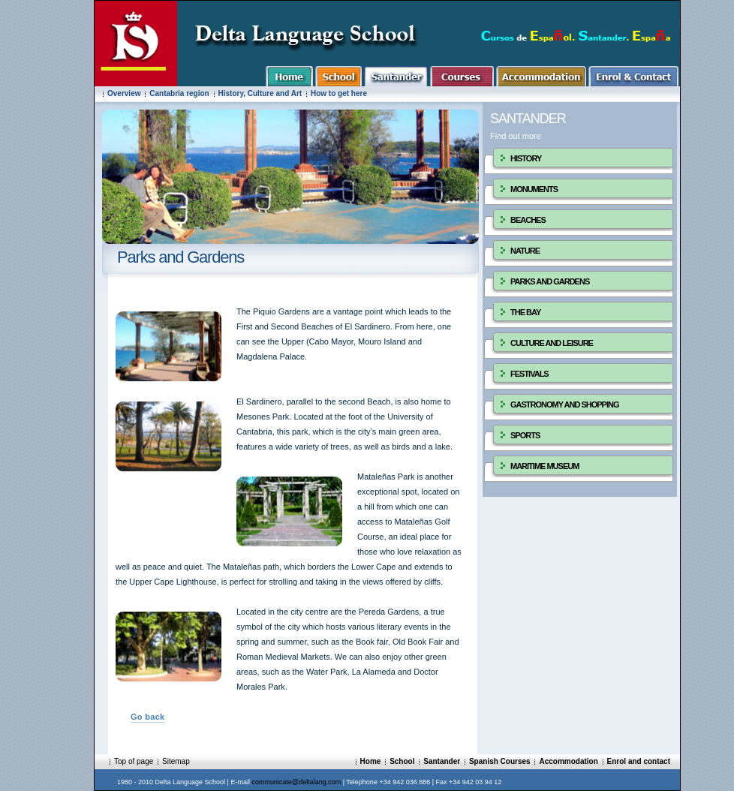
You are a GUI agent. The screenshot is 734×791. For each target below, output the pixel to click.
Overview (123, 93)
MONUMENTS (534, 189)
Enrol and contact (638, 761)
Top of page (133, 761)
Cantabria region (179, 93)
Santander (441, 761)
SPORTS (525, 435)
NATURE (525, 250)
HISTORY (525, 158)
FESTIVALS (529, 373)
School (402, 761)
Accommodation (568, 761)
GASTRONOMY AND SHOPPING (564, 404)
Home (370, 761)
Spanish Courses (500, 761)
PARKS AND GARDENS (549, 281)
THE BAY (525, 312)
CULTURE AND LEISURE (551, 342)
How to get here (339, 93)
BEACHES (528, 219)
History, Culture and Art (260, 93)
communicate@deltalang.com (296, 782)
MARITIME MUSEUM (544, 466)
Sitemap (176, 761)
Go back (148, 716)
